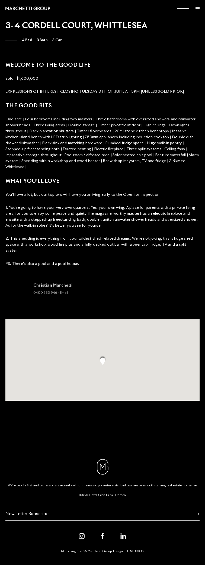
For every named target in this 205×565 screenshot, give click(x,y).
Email (64, 295)
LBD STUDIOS (133, 551)
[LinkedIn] (123, 536)
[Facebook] (102, 536)
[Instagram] (82, 536)
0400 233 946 (45, 295)
